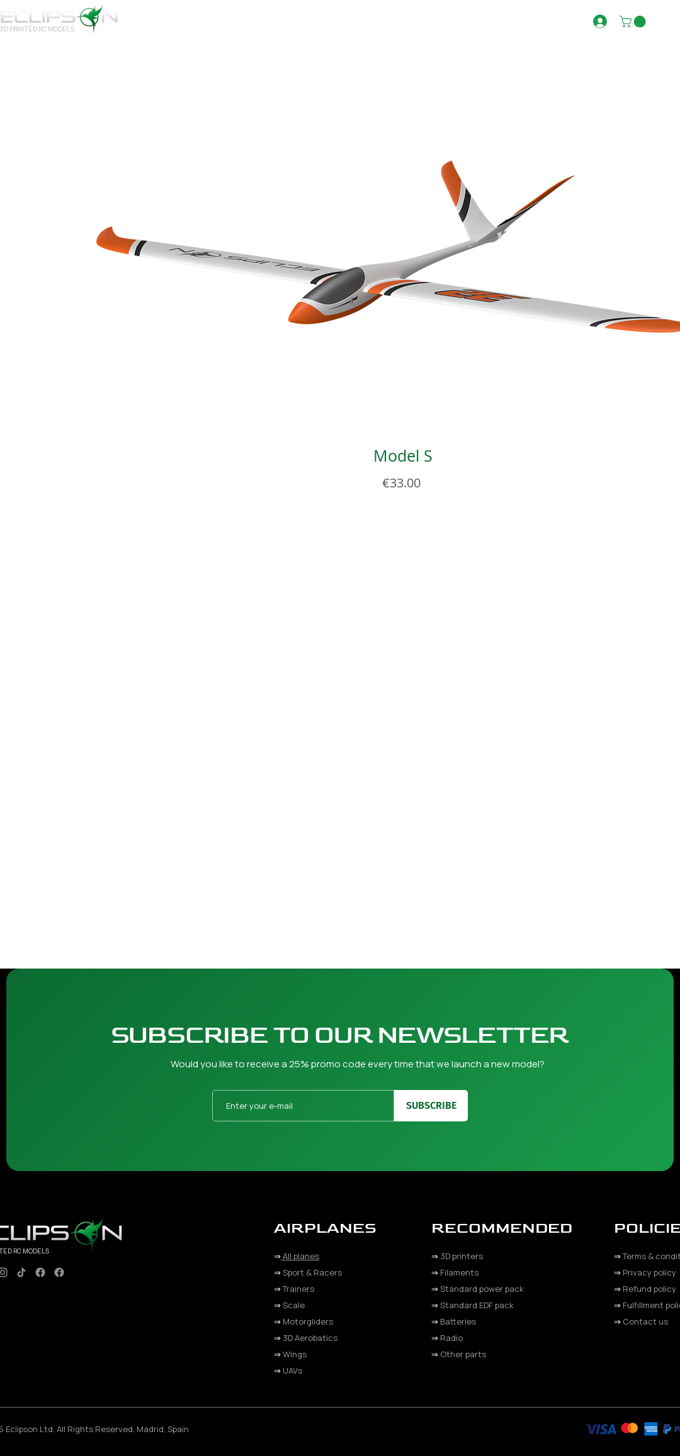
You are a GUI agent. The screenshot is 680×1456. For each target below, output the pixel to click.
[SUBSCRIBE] (431, 1105)
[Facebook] (40, 1272)
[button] (355, 20)
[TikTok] (21, 1272)
